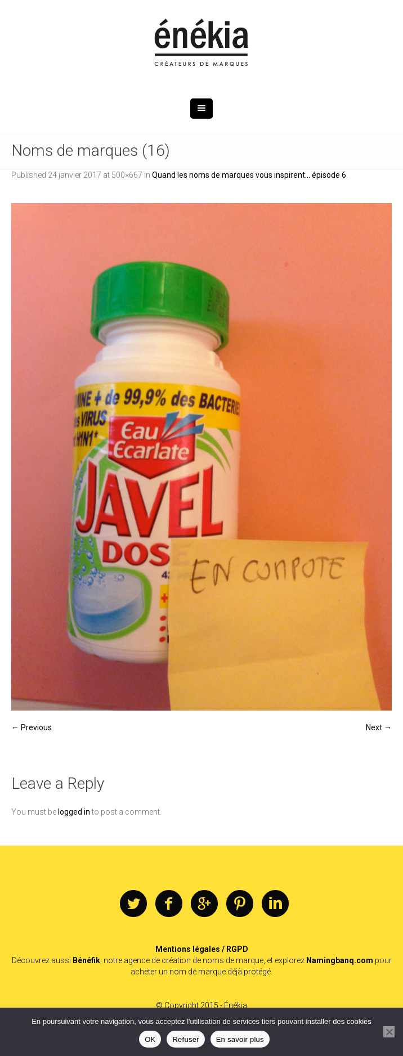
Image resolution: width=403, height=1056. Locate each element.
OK (150, 1039)
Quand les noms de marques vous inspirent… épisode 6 (249, 174)
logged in (74, 811)
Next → (379, 727)
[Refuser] (389, 1031)
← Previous (31, 727)
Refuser (185, 1039)
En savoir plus (240, 1039)
